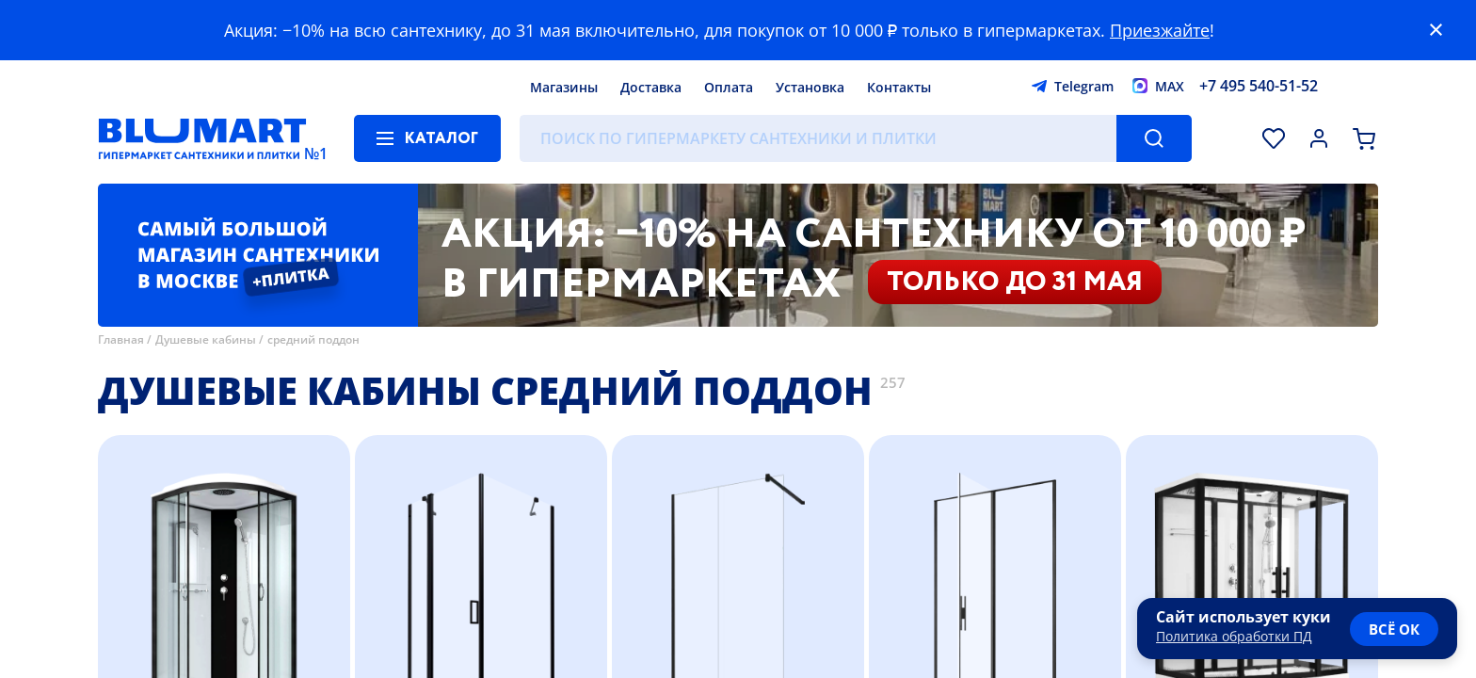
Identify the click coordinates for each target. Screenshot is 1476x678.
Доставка (651, 87)
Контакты (899, 87)
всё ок (1394, 629)
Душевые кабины (205, 339)
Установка (810, 87)
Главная (121, 339)
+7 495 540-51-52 (1258, 85)
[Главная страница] (202, 138)
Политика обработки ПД (1234, 636)
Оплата (728, 87)
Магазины (564, 87)
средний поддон (313, 339)
